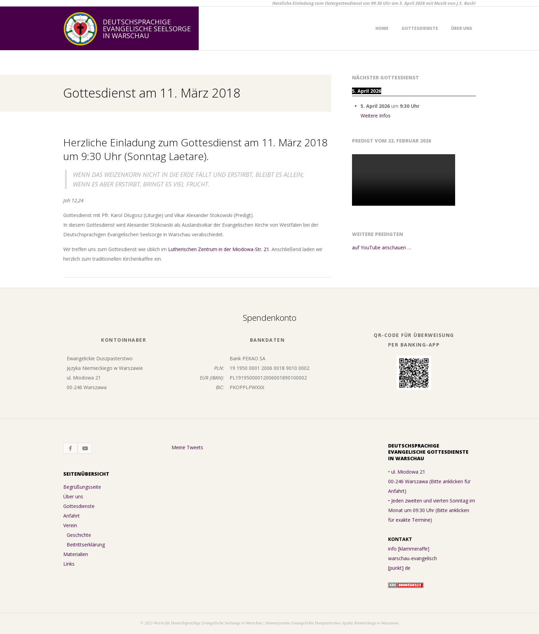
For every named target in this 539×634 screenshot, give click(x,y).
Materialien (75, 554)
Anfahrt (71, 515)
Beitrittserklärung (86, 544)
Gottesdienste (420, 28)
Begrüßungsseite (82, 487)
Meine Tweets (187, 447)
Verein (70, 525)
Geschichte (79, 535)
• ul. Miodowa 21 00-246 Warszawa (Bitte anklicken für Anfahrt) (429, 481)
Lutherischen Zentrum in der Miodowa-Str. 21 (218, 249)
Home (381, 28)
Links (69, 564)
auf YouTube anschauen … (381, 247)
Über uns (461, 28)
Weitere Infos (375, 115)
